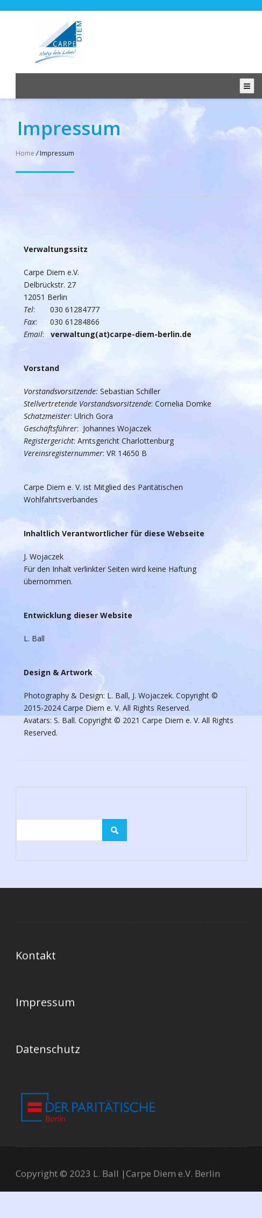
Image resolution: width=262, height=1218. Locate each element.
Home (25, 153)
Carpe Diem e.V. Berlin (173, 1176)
